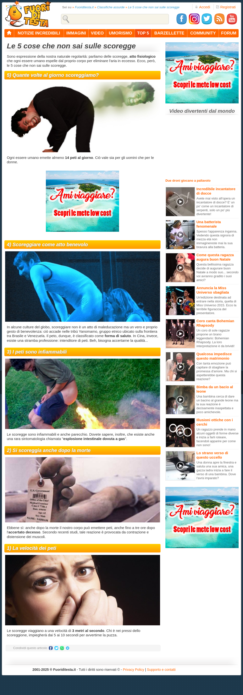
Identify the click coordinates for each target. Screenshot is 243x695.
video (97, 33)
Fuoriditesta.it (84, 7)
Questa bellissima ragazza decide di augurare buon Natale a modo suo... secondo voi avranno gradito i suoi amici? (217, 272)
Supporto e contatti (161, 670)
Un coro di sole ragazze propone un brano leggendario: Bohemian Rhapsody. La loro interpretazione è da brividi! (215, 338)
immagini (76, 33)
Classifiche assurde (111, 7)
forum (228, 33)
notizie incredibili (39, 33)
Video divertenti (188, 111)
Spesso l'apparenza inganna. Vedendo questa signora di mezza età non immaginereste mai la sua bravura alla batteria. (216, 239)
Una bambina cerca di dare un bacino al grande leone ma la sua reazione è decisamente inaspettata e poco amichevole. (217, 404)
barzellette (169, 33)
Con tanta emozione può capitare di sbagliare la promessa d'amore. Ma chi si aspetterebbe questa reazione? (216, 371)
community (203, 33)
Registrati (226, 7)
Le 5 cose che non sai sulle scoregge (154, 7)
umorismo (120, 33)
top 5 (143, 33)
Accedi (202, 7)
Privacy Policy (133, 670)
